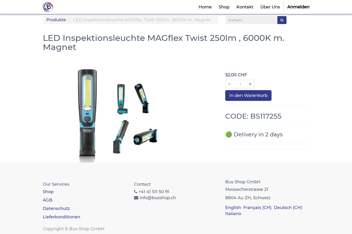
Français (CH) (257, 207)
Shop (48, 191)
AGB (47, 200)
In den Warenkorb (248, 95)
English (233, 207)
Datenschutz (56, 208)
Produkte (56, 19)
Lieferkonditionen (61, 217)
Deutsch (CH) (288, 207)
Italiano (233, 213)
